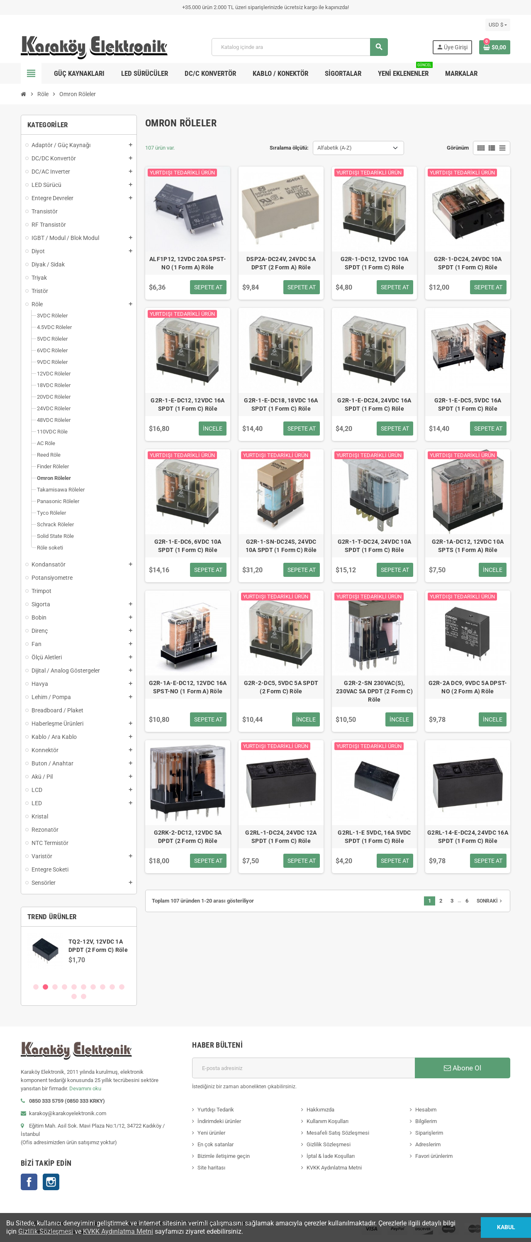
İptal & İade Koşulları (331, 1156)
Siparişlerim (429, 1133)
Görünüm (458, 148)
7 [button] (93, 987)
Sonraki (490, 901)
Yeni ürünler (211, 1133)
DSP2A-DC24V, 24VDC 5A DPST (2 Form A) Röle (281, 263)
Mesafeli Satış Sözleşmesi (338, 1133)
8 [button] (102, 987)
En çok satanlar (215, 1144)
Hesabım (425, 1109)
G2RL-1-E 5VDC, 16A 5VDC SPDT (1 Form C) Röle (374, 836)
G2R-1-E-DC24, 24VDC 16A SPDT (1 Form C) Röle (374, 404)
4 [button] (64, 987)
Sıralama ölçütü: (289, 148)
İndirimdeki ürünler (219, 1121)
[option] (78, 954)
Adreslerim (428, 1144)
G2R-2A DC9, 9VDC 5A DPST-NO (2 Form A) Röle (468, 687)
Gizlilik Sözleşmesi (329, 1144)
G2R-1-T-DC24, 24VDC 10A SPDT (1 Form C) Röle (374, 545)
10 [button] (121, 987)
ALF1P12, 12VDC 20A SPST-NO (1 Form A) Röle (187, 263)
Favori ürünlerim (434, 1156)
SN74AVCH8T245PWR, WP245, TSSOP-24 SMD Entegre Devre (99, 945)
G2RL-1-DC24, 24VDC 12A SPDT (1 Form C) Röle (281, 836)
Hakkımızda (320, 1109)
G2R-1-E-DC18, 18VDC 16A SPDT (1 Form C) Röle (281, 404)
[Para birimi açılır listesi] (497, 25)
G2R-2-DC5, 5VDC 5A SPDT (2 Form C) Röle (281, 687)
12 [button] (83, 996)
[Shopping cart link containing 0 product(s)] (494, 47)
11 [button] (74, 996)
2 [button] (45, 987)
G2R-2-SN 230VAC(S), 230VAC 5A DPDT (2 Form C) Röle (374, 691)
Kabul (506, 1227)
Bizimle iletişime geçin (223, 1156)
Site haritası (211, 1168)
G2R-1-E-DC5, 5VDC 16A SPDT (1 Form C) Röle (468, 404)
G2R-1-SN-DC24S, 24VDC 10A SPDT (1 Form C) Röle (281, 545)
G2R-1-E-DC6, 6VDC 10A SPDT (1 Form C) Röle (188, 545)
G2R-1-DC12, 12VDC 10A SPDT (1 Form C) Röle (375, 263)
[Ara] (299, 47)
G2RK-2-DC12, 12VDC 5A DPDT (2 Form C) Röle (188, 836)
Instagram (51, 1182)
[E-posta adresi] (303, 1068)
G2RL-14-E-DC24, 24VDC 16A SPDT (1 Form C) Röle (467, 836)
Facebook (29, 1182)
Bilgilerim (426, 1121)
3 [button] (55, 987)
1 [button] (36, 987)
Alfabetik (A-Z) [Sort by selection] (334, 148)
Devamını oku (85, 1088)
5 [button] (74, 987)
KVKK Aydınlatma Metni (334, 1168)
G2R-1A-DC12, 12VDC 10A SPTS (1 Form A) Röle (468, 545)
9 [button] (112, 987)
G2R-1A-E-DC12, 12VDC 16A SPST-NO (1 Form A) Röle (188, 687)
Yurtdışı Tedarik (215, 1109)
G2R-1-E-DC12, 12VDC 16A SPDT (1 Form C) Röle (187, 404)
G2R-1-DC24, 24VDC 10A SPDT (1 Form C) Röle (468, 263)
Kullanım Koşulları (327, 1121)
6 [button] (83, 987)
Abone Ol (462, 1068)
